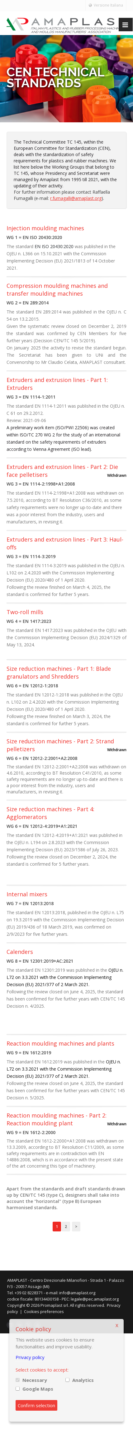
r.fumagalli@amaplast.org (76, 198)
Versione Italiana (106, 5)
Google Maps (37, 1389)
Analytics (83, 1380)
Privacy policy (30, 1357)
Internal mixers (27, 894)
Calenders (20, 951)
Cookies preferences (48, 1311)
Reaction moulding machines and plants (60, 1043)
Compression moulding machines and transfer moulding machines (57, 289)
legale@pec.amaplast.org (99, 1299)
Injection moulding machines (45, 228)
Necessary (34, 1380)
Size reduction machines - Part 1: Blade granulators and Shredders (59, 672)
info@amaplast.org (82, 1293)
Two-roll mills (25, 612)
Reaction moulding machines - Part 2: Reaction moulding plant (57, 1119)
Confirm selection (36, 1405)
